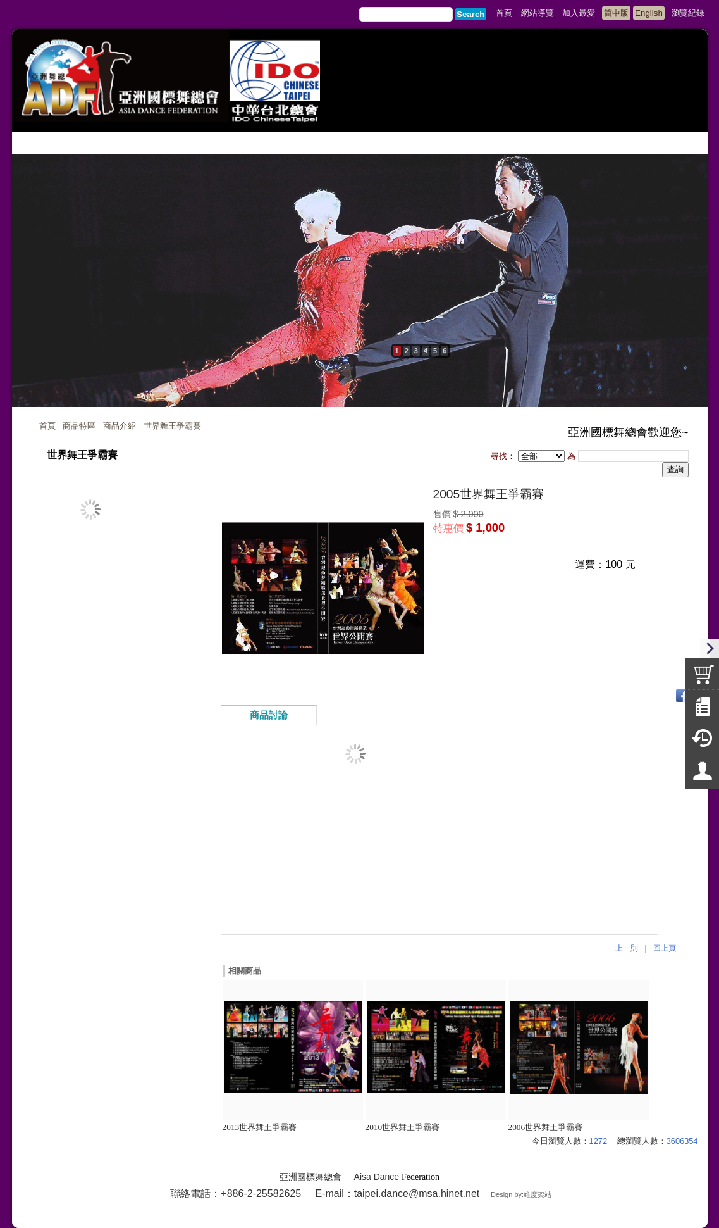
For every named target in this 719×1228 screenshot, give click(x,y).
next (695, 293)
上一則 (626, 948)
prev (24, 293)
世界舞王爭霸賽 (172, 425)
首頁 (47, 425)
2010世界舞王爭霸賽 (403, 1127)
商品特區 (79, 425)
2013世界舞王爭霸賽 (260, 1127)
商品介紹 (119, 425)
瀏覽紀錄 (688, 13)
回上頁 (664, 948)
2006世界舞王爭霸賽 (545, 1127)
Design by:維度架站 (521, 1194)
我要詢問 (534, 550)
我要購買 (466, 550)
